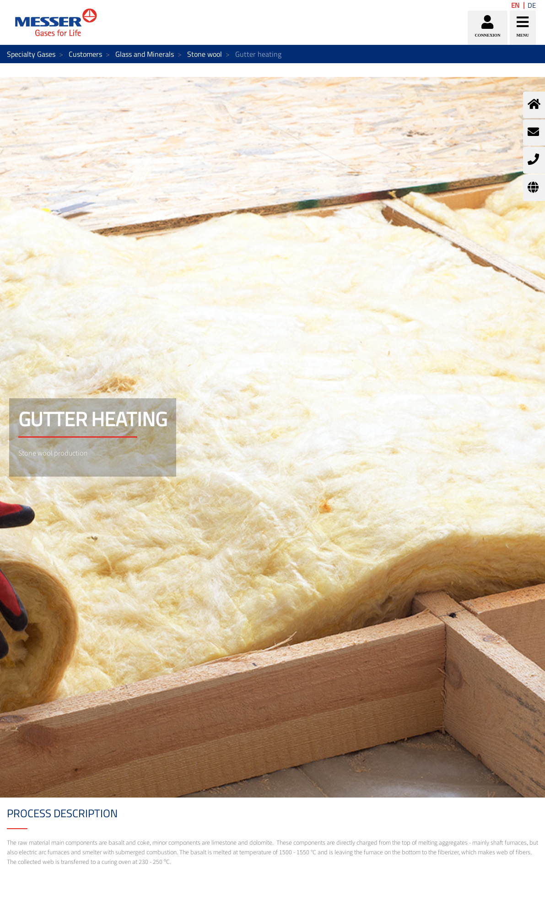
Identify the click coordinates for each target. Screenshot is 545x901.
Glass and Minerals (144, 54)
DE (532, 5)
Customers (85, 54)
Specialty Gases (31, 54)
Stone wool (204, 54)
